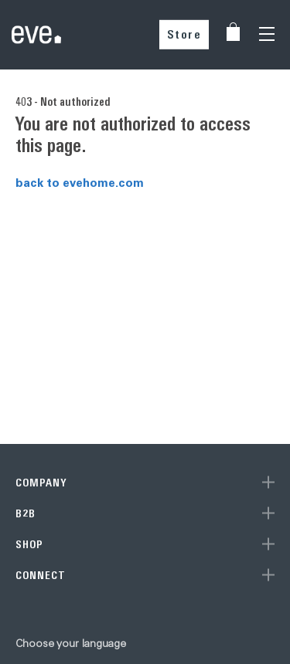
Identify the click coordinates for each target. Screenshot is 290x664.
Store (184, 34)
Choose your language (70, 643)
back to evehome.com (79, 182)
